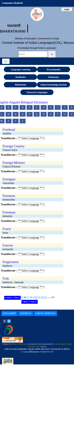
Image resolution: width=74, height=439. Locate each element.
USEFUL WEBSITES (45, 313)
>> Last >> (33, 302)
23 (45, 297)
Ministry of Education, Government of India (37, 38)
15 (22, 297)
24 (53, 297)
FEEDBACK (25, 313)
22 (42, 297)
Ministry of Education (18, 344)
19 (33, 297)
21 (39, 297)
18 (31, 297)
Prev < (17, 298)
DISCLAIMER (9, 313)
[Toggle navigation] (6, 61)
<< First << (9, 298)
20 (36, 297)
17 (28, 297)
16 (25, 297)
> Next (24, 302)
